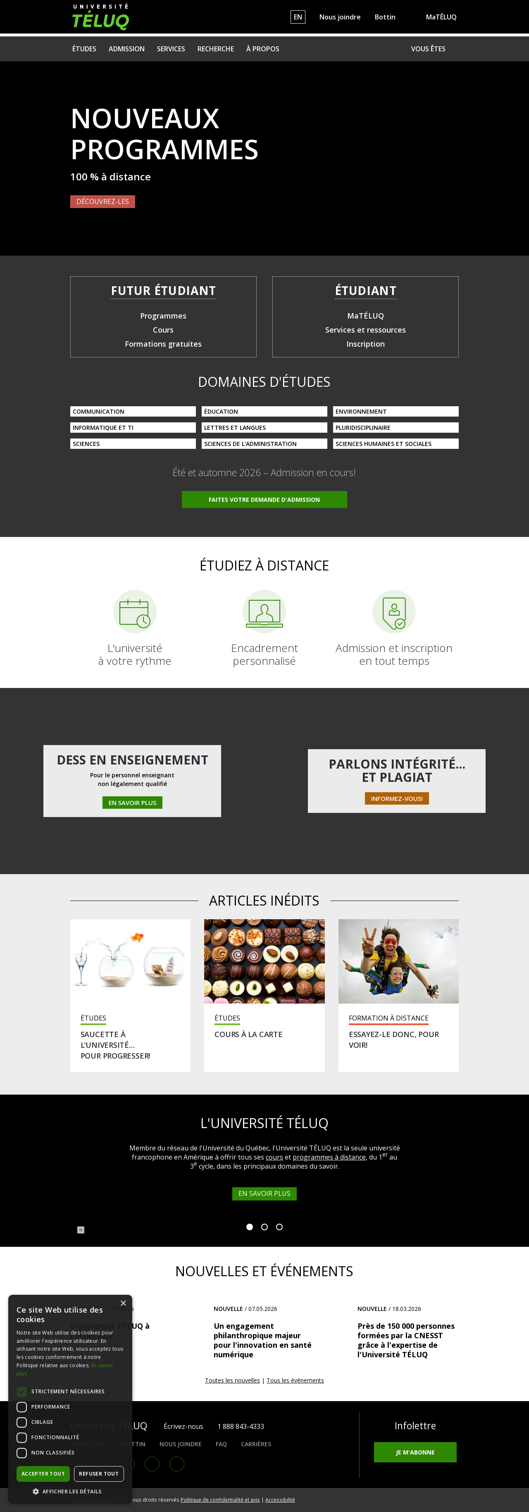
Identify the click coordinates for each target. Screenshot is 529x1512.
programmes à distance (329, 1157)
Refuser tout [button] (99, 1473)
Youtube (152, 1464)
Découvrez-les (102, 201)
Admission (127, 48)
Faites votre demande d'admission (264, 499)
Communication (98, 411)
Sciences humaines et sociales (383, 444)
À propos (262, 48)
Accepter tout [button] (43, 1473)
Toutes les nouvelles (232, 1380)
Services (171, 48)
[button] (70, 1491)
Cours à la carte (248, 1034)
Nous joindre (340, 17)
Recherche (216, 48)
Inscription (365, 344)
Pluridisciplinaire (363, 427)
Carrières (256, 1444)
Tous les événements (295, 1380)
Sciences (86, 444)
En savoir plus (132, 802)
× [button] (123, 1304)
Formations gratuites (163, 344)
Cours (163, 330)
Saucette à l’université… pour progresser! (115, 1045)
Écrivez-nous (183, 1426)
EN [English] (298, 17)
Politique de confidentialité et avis (220, 1499)
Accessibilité (280, 1499)
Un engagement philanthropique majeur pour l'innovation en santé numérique (263, 1340)
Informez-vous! (397, 798)
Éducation (221, 411)
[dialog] (70, 1399)
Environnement (361, 411)
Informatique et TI (103, 427)
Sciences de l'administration (250, 444)
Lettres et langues (235, 427)
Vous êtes (428, 48)
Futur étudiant (163, 290)
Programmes (163, 316)
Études (84, 48)
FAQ (221, 1444)
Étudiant (366, 290)
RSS (176, 1464)
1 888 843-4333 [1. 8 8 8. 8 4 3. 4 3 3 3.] (240, 1426)
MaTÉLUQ (441, 17)
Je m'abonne (415, 1452)
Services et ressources (365, 330)
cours (274, 1157)
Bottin (385, 17)
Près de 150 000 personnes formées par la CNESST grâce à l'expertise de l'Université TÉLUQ (406, 1340)
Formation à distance (389, 1018)
